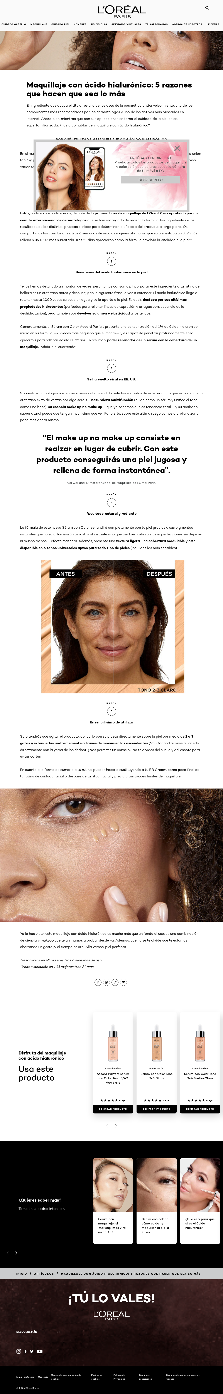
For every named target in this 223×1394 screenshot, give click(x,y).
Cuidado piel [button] (60, 24)
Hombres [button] (80, 24)
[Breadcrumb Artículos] (44, 1273)
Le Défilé (213, 24)
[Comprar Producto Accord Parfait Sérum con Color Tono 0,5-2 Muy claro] (113, 1109)
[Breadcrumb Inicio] (21, 1273)
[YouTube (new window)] (39, 1351)
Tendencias (99, 24)
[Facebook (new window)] (26, 1351)
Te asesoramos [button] (156, 24)
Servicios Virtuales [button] (126, 24)
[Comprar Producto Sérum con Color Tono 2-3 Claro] (157, 1109)
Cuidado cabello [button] (14, 24)
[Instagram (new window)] (18, 1351)
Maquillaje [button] (38, 24)
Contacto (43, 1377)
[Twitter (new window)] (32, 1351)
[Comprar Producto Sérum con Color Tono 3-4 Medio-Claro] (200, 1109)
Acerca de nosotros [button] (187, 24)
